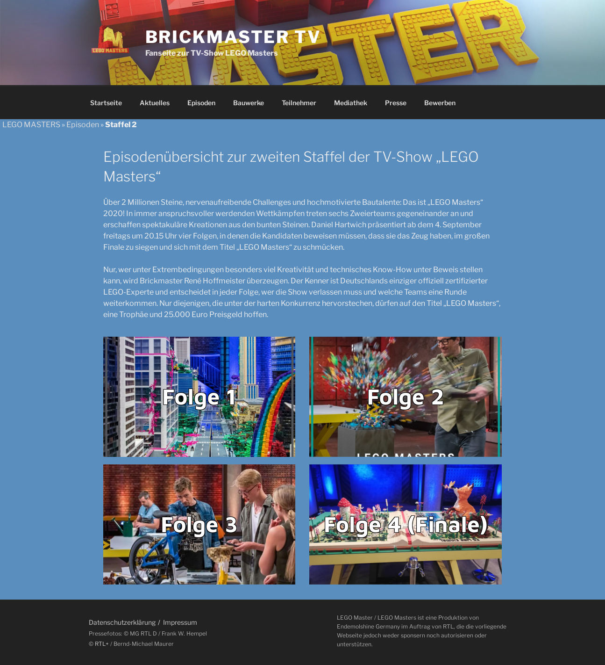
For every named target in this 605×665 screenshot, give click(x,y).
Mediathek (350, 103)
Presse (395, 103)
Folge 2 (405, 396)
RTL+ (102, 643)
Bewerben (440, 103)
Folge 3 (199, 524)
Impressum (180, 622)
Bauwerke (248, 103)
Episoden (201, 103)
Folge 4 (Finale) (406, 524)
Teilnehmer (299, 103)
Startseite (106, 103)
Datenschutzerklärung (122, 622)
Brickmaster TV (233, 37)
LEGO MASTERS (31, 124)
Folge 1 (199, 396)
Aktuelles (155, 103)
